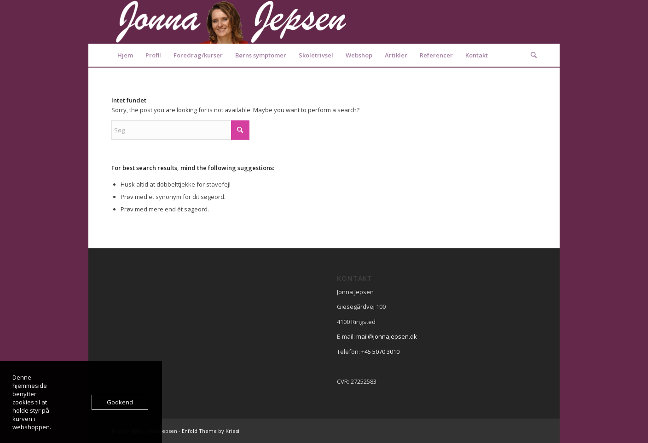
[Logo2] (231, 22)
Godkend (120, 402)
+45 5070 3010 (380, 351)
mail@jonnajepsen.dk (386, 336)
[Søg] (531, 55)
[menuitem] (125, 55)
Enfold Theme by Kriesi (210, 430)
